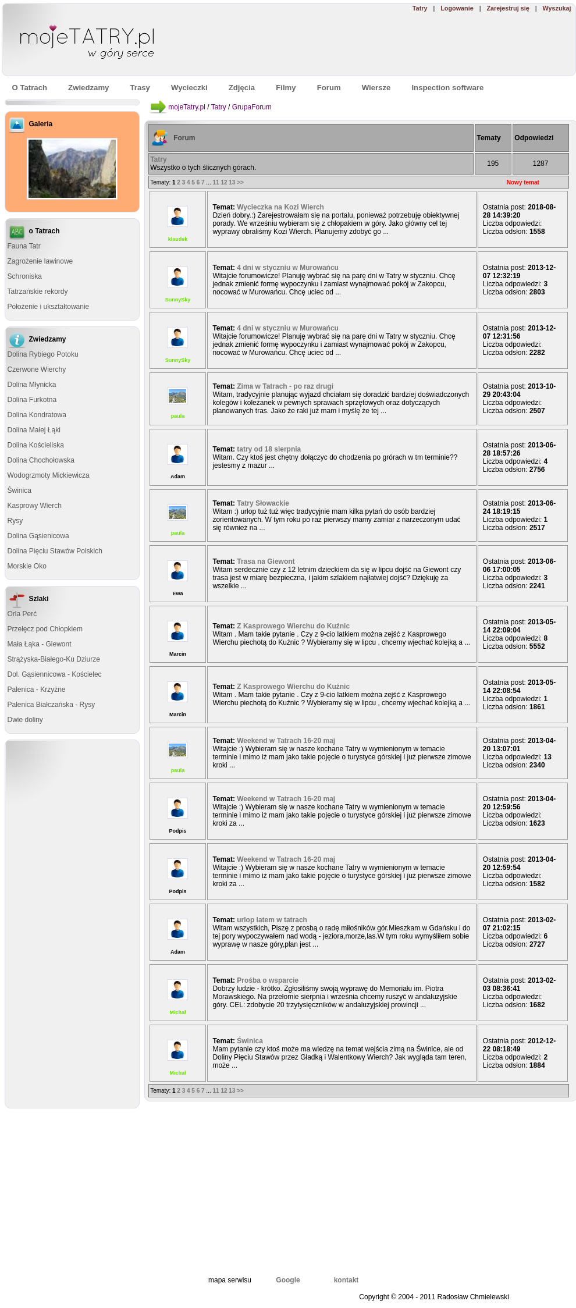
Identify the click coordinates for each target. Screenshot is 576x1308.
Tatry (420, 8)
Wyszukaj (556, 8)
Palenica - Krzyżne (37, 689)
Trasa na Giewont (265, 561)
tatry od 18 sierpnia (269, 449)
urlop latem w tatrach (272, 920)
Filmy (286, 87)
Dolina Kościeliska (36, 445)
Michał (177, 1012)
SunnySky (178, 300)
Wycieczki (189, 87)
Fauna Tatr (24, 246)
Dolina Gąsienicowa (38, 536)
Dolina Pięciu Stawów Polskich (55, 551)
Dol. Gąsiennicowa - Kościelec (55, 674)
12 (224, 182)
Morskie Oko (27, 566)
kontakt (346, 1280)
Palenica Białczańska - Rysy (51, 705)
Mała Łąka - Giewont (40, 644)
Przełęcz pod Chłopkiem (45, 629)
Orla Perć (22, 614)
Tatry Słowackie (263, 503)
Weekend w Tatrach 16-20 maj (286, 741)
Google (288, 1280)
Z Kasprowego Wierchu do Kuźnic (293, 626)
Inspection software (447, 87)
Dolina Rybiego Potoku (43, 354)
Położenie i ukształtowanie (49, 307)
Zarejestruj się (507, 8)
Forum (184, 138)
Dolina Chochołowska (41, 460)
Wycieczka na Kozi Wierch (280, 207)
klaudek (178, 239)
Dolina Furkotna (32, 400)
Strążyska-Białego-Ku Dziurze (54, 659)
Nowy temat (523, 182)
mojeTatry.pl (186, 107)
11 (215, 182)
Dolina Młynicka (32, 385)
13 (232, 182)
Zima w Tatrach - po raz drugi (285, 386)
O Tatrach (30, 87)
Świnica (19, 490)
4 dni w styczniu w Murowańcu (288, 268)
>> (240, 182)
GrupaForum (252, 107)
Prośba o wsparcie (267, 980)
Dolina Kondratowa (37, 415)
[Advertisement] (72, 924)
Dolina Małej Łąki (34, 430)
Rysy (15, 521)
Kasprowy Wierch (35, 506)
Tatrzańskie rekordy (38, 291)
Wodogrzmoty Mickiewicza (49, 475)
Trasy (140, 87)
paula (178, 416)
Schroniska (25, 276)
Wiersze (376, 87)
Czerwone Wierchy (37, 369)
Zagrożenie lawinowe (40, 261)
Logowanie (456, 8)
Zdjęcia (242, 87)
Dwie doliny (25, 720)
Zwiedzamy (88, 87)
